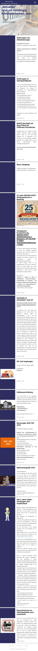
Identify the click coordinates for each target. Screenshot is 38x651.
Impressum (11, 645)
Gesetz (20, 113)
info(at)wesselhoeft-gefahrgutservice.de (25, 537)
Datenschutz (19, 645)
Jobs (33, 413)
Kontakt (26, 645)
